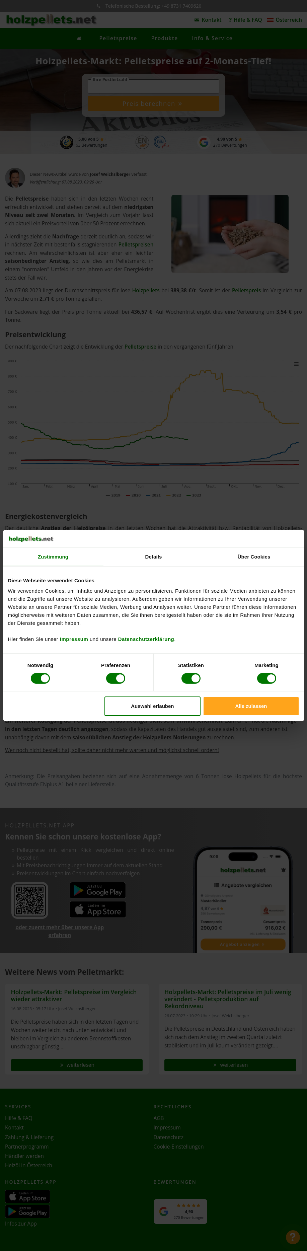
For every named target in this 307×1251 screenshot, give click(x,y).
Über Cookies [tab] (254, 556)
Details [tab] (153, 556)
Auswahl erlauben (152, 706)
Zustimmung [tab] (53, 556)
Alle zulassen (251, 706)
